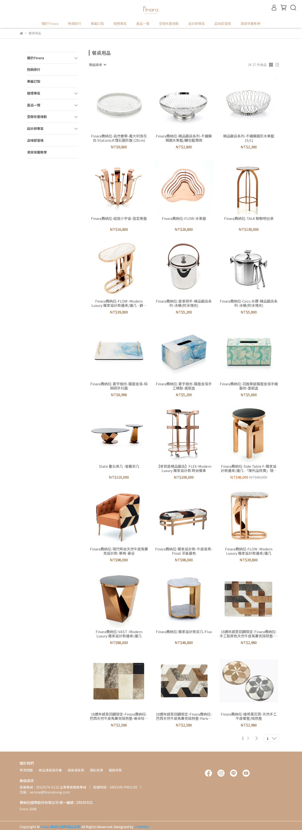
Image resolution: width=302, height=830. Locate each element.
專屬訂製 (97, 23)
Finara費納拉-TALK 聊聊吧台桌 (249, 218)
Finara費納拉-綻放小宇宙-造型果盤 (119, 218)
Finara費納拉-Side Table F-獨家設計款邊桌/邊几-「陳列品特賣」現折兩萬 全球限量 (249, 468)
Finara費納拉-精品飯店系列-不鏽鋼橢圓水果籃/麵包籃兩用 (184, 138)
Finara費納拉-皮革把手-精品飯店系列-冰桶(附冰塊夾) (184, 303)
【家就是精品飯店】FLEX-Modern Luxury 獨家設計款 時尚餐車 (184, 468)
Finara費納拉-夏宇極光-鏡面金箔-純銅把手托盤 (119, 386)
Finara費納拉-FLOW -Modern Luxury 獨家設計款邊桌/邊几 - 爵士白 (119, 303)
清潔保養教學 (250, 23)
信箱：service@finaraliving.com (45, 792)
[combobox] (97, 64)
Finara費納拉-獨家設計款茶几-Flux (184, 632)
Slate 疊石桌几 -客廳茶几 (119, 466)
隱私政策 (96, 770)
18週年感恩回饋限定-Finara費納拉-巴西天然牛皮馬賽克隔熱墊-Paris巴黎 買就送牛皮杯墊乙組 (184, 716)
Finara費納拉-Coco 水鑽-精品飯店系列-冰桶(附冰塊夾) (249, 303)
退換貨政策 (76, 770)
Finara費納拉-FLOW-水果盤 (184, 218)
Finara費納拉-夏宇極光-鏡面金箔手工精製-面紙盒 (184, 386)
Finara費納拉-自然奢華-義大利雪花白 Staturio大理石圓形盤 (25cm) (119, 138)
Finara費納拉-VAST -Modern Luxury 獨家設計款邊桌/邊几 (119, 634)
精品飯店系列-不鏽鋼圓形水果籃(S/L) (248, 138)
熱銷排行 (74, 23)
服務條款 (115, 770)
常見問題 (26, 770)
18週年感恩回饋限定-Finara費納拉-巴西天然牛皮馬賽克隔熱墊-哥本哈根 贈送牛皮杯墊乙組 (119, 716)
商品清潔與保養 (50, 770)
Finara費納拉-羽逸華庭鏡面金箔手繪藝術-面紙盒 (249, 386)
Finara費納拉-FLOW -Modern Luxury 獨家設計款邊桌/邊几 (248, 551)
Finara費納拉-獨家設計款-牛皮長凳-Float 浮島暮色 (183, 551)
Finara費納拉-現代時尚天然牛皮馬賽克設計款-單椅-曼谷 (119, 551)
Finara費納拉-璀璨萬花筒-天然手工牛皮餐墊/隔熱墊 (249, 716)
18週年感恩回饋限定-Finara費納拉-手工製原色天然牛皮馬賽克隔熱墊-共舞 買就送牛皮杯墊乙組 (249, 634)
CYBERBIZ (142, 826)
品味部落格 (222, 23)
